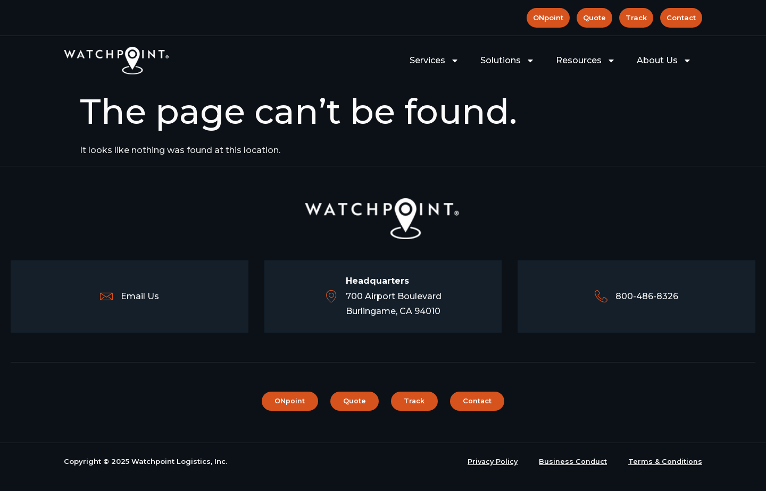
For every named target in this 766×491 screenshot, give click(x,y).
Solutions (507, 60)
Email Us (140, 296)
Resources (585, 60)
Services (434, 60)
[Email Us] (106, 296)
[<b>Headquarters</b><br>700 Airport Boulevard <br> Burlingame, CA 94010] (331, 296)
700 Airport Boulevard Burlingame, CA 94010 (394, 296)
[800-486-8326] (601, 296)
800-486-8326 (647, 296)
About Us (664, 60)
